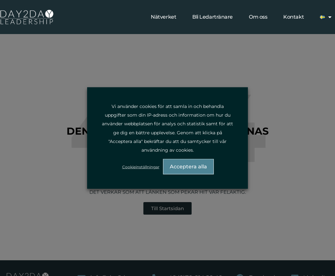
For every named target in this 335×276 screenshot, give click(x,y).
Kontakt (293, 17)
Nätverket (163, 17)
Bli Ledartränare (212, 17)
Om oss (258, 17)
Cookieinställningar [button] (140, 167)
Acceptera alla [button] (188, 167)
